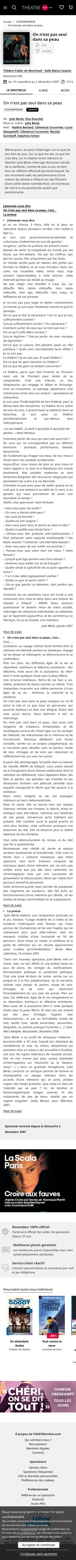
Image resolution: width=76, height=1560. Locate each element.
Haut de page (12, 632)
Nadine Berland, (23, 127)
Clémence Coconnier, (49, 127)
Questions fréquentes (38, 1472)
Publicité (38, 1499)
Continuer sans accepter (39, 1554)
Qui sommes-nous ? (38, 1440)
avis (41, 45)
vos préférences (25, 1533)
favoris (44, 51)
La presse (9, 214)
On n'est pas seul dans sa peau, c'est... (29, 210)
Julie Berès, (17, 119)
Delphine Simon (29, 136)
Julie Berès (32, 123)
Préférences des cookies (38, 1480)
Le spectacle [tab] (16, 90)
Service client (38, 1467)
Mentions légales (38, 1448)
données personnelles (43, 1476)
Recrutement (38, 1444)
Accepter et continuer (38, 1545)
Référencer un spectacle (38, 1495)
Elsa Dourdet (34, 119)
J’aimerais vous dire (16, 206)
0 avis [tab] (43, 90)
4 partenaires (29, 1529)
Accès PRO (38, 1504)
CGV (21, 1476)
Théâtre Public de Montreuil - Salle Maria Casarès (37, 70)
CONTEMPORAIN (13, 109)
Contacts (38, 1452)
